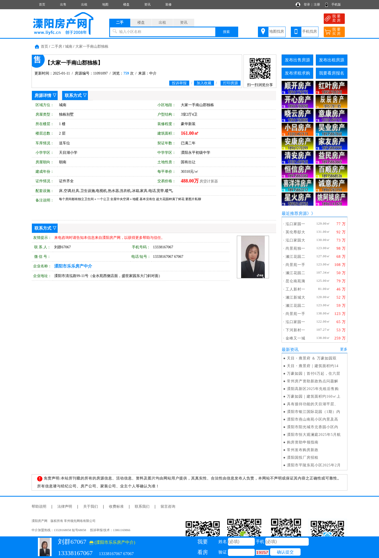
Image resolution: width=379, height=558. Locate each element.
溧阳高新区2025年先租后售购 (313, 389)
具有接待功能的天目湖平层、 (312, 404)
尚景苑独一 (295, 248)
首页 (42, 4)
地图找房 (276, 31)
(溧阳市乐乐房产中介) (112, 542)
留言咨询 (168, 506)
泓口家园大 (295, 240)
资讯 (147, 4)
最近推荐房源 (294, 213)
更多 (343, 349)
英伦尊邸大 (295, 232)
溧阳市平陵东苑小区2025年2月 (314, 465)
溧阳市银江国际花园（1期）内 (313, 412)
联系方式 (73, 95)
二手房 (56, 46)
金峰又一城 (295, 338)
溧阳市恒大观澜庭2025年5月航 (314, 435)
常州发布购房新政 (302, 450)
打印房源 (230, 83)
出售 (63, 4)
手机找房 (309, 31)
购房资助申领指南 (302, 442)
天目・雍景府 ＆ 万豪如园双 (312, 358)
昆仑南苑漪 (295, 281)
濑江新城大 (295, 297)
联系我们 (142, 506)
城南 (68, 46)
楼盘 (126, 4)
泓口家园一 (295, 224)
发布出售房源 (297, 60)
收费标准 (116, 506)
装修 (168, 4)
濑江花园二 (295, 257)
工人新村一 (295, 289)
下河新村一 (295, 330)
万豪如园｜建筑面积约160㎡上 (314, 396)
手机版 (336, 4)
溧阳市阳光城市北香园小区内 (312, 427)
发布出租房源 (331, 60)
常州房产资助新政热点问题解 (312, 381)
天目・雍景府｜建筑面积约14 (312, 366)
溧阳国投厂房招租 (302, 458)
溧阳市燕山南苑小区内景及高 (312, 419)
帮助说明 (39, 506)
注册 (317, 4)
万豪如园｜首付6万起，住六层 (313, 374)
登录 (307, 4)
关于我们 (90, 506)
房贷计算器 (209, 181)
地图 (105, 4)
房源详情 (42, 95)
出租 (84, 4)
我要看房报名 (331, 73)
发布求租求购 (297, 73)
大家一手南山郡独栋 (91, 46)
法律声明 (64, 506)
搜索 (226, 32)
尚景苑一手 (295, 265)
